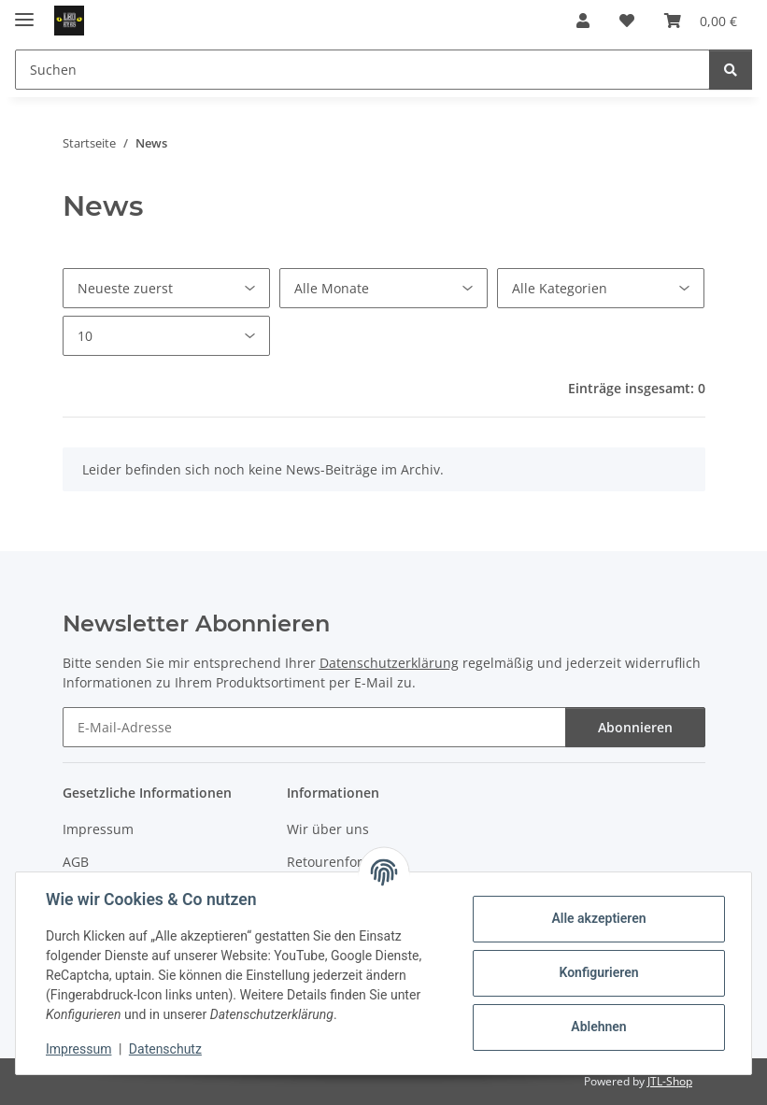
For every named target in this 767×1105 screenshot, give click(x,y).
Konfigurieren (598, 972)
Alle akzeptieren (598, 918)
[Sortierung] (167, 288)
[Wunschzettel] (626, 20)
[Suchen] (362, 70)
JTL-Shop (669, 1081)
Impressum (98, 829)
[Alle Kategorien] (601, 288)
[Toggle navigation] (24, 11)
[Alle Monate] (383, 288)
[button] (582, 20)
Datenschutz (165, 1048)
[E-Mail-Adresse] (314, 727)
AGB (76, 862)
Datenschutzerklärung (389, 663)
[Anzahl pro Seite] (167, 336)
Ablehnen (598, 1026)
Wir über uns (328, 829)
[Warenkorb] (700, 20)
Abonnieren (635, 727)
